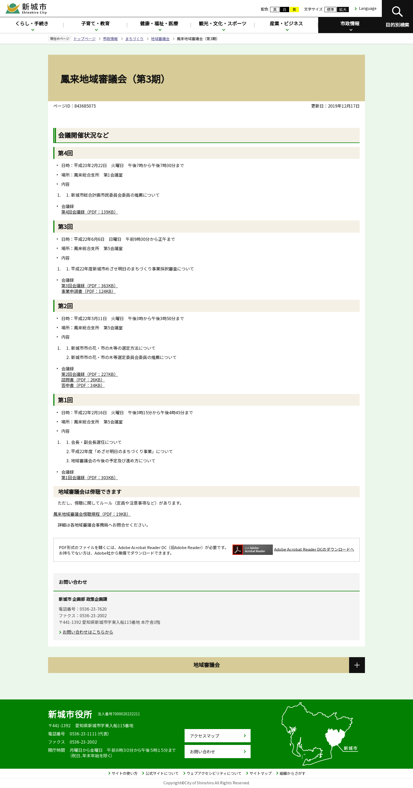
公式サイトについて (162, 773)
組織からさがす (293, 773)
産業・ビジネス (286, 23)
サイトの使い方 (125, 773)
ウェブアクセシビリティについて (214, 773)
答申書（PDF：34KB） (83, 385)
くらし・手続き (31, 23)
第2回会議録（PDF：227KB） (89, 374)
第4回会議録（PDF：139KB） (89, 212)
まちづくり (134, 38)
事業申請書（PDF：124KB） (88, 291)
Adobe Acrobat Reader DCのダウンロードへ (293, 550)
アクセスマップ (204, 735)
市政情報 (349, 23)
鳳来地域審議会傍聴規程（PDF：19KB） (92, 514)
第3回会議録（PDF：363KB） (89, 285)
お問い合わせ (202, 751)
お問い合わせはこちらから (88, 632)
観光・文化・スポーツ (222, 23)
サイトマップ (261, 773)
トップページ (84, 38)
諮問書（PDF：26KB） (83, 379)
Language (368, 8)
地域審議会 (160, 38)
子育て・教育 (95, 23)
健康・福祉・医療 (159, 23)
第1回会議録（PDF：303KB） (89, 477)
